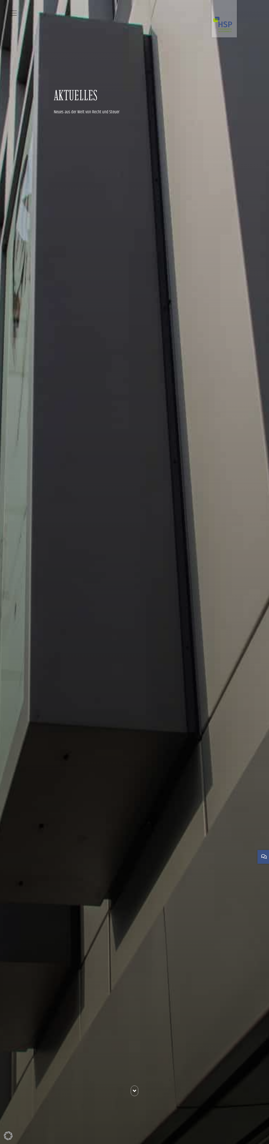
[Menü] (13, 13)
